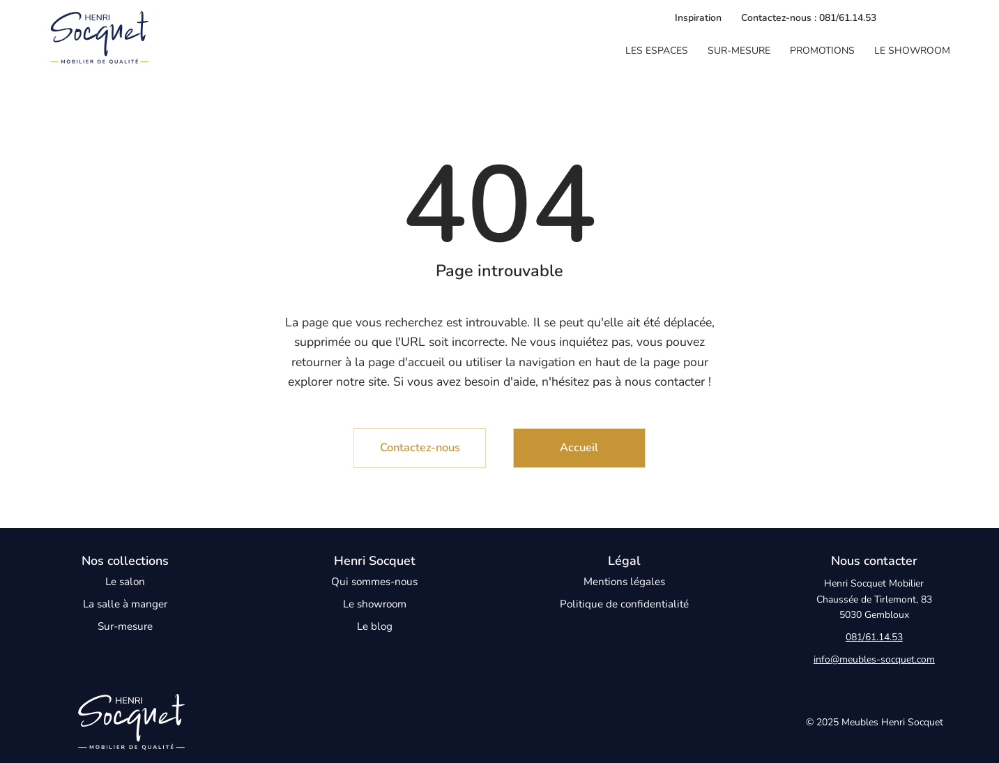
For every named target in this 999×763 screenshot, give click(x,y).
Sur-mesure (125, 626)
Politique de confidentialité (624, 604)
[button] (656, 51)
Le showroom (374, 604)
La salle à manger (125, 604)
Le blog (374, 626)
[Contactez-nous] (419, 448)
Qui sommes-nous (374, 582)
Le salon (125, 582)
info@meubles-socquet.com (874, 659)
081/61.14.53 (874, 637)
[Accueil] (579, 448)
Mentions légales (624, 582)
